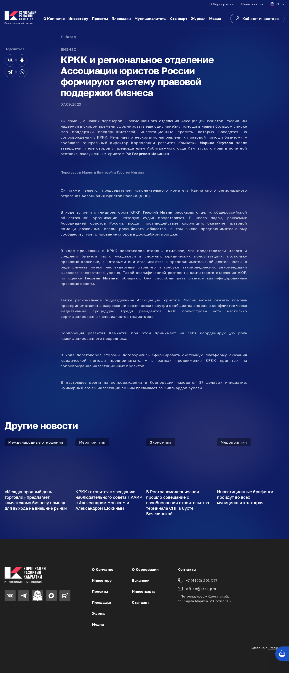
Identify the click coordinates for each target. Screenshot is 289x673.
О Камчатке (54, 18)
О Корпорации (221, 4)
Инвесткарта (252, 4)
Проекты (100, 18)
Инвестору (78, 18)
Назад (68, 36)
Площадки (121, 18)
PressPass (276, 648)
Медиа (215, 18)
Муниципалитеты (150, 18)
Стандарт (178, 18)
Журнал (198, 18)
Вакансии (141, 580)
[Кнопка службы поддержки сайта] (282, 653)
